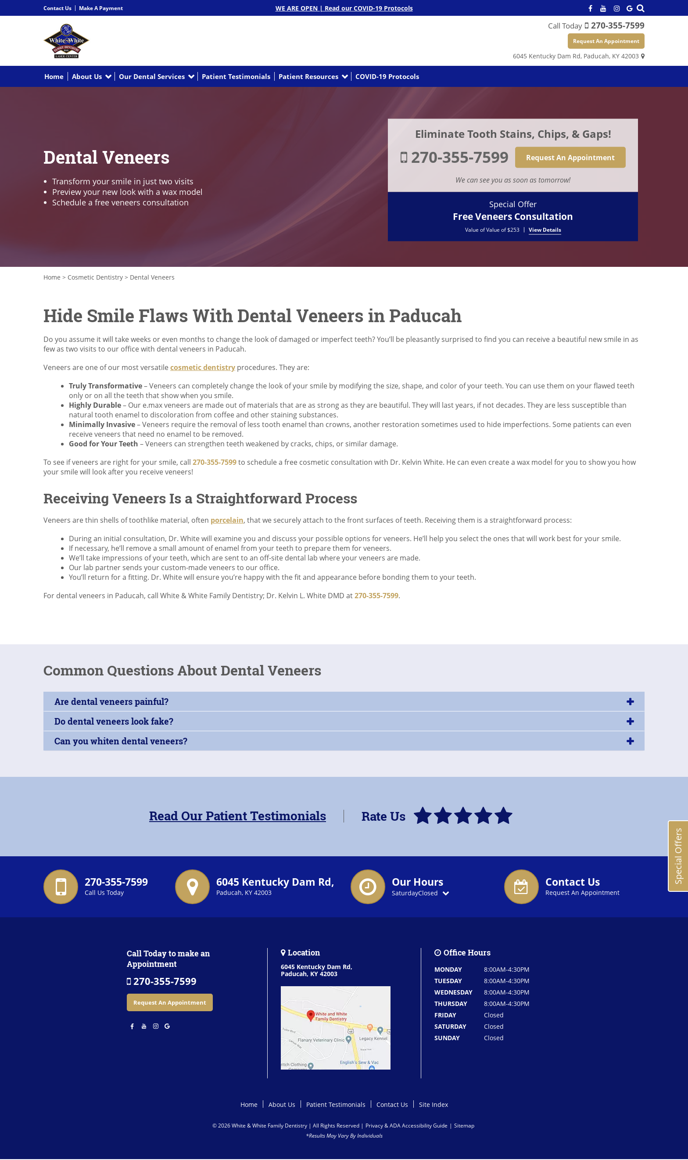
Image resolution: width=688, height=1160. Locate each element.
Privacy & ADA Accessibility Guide (407, 1126)
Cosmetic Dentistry (95, 277)
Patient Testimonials (236, 76)
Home (54, 76)
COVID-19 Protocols (387, 76)
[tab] (344, 701)
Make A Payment (101, 8)
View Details (545, 229)
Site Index (433, 1105)
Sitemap (464, 1126)
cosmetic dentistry (202, 368)
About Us (87, 76)
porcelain (227, 520)
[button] (344, 701)
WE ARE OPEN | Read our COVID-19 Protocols (344, 8)
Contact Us (57, 8)
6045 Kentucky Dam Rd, (576, 56)
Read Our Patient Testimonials (237, 816)
